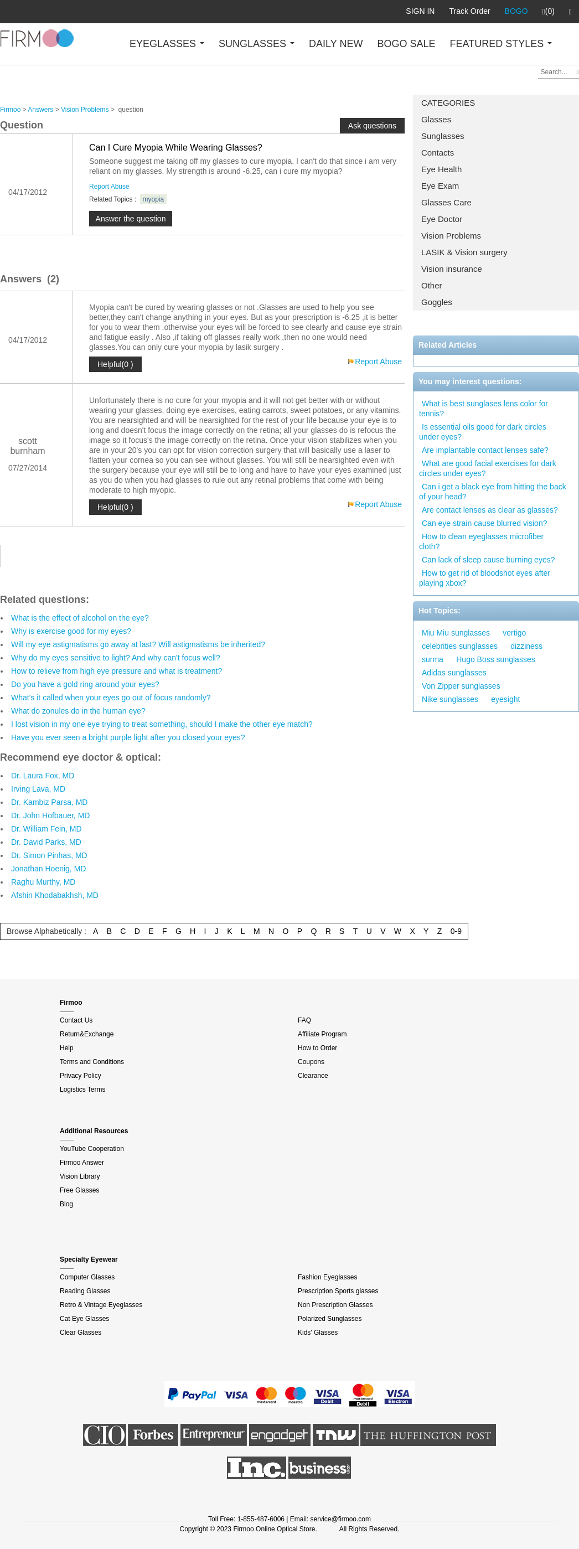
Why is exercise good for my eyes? (71, 631)
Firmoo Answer (82, 1162)
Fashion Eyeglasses (327, 1277)
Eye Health (441, 169)
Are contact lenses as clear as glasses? (490, 509)
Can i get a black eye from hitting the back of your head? (492, 491)
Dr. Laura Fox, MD (42, 775)
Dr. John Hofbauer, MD (50, 815)
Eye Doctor (441, 219)
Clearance (313, 1076)
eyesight (505, 699)
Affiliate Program (322, 1034)
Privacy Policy (80, 1076)
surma (432, 659)
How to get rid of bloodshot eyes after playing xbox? (484, 578)
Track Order (469, 11)
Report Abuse (109, 186)
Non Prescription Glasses (335, 1305)
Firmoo (10, 109)
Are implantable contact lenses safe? (485, 450)
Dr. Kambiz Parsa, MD (49, 802)
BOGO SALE (406, 43)
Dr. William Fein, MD (46, 828)
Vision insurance (451, 268)
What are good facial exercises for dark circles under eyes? (487, 468)
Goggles (436, 302)
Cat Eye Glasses (84, 1319)
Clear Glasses (80, 1332)
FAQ (304, 1020)
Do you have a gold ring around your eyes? (85, 684)
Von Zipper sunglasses (461, 685)
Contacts (437, 152)
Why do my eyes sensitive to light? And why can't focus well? (115, 657)
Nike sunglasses (450, 699)
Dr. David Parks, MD (46, 842)
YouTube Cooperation (92, 1149)
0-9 (456, 931)
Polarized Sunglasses (329, 1319)
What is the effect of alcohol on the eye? (80, 617)
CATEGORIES (448, 102)
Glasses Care (446, 202)
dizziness (526, 646)
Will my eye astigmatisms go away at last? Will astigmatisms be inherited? (138, 644)
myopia (153, 199)
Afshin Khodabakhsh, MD (55, 895)
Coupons (311, 1062)
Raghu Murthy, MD (43, 881)
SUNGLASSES (256, 43)
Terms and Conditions (92, 1062)
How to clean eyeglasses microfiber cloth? (481, 541)
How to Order (317, 1048)
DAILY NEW (336, 43)
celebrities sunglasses (460, 646)
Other (431, 285)
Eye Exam (440, 185)
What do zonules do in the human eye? (78, 710)
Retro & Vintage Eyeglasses (101, 1305)
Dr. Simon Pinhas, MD (49, 855)
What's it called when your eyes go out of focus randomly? (111, 697)
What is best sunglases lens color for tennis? (483, 408)
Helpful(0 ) (115, 364)
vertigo (514, 632)
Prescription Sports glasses (338, 1291)
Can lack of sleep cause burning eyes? (488, 559)
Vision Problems (451, 235)
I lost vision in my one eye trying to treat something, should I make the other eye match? (162, 724)
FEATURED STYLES (501, 43)
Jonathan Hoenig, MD (48, 868)
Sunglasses (442, 136)
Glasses (436, 119)
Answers (40, 109)
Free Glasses (79, 1190)
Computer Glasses (87, 1277)
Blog (66, 1204)
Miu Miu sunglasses (456, 632)
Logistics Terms (82, 1089)
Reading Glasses (85, 1291)
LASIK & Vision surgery (464, 252)
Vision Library (80, 1176)
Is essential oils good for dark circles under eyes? (482, 431)
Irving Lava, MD (38, 788)
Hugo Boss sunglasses (495, 659)
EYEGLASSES (167, 43)
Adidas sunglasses (454, 672)
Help (67, 1048)
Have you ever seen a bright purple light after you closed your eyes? (128, 737)
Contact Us (76, 1020)
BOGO (516, 11)
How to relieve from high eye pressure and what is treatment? (116, 671)
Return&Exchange (86, 1034)
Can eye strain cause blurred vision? (484, 523)
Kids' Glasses (318, 1332)
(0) (548, 12)
